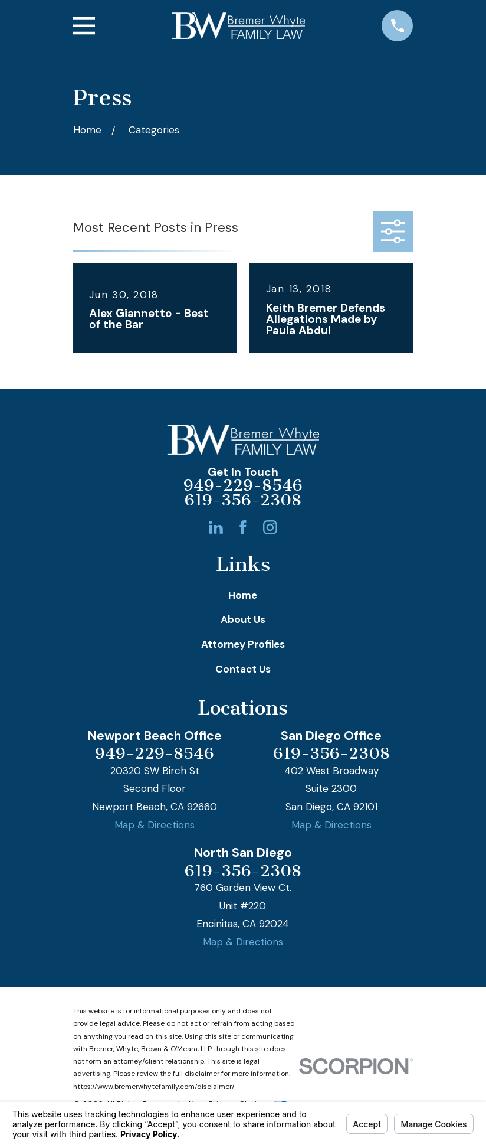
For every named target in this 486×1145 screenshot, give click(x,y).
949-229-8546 (243, 486)
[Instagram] (270, 527)
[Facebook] (243, 527)
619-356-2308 (243, 500)
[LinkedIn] (216, 527)
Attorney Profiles (243, 644)
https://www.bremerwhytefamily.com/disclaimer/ (154, 1086)
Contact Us (243, 669)
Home (242, 595)
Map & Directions (154, 824)
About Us (243, 619)
